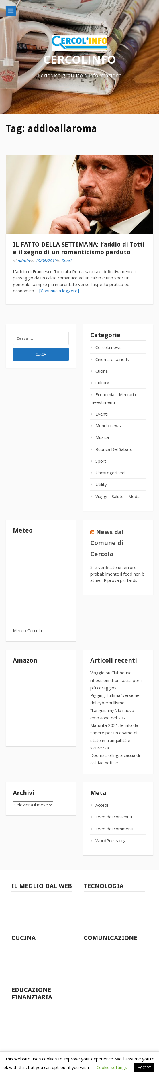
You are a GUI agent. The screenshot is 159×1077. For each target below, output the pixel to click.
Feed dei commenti (114, 829)
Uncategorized (110, 472)
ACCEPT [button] (144, 1067)
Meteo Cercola (27, 630)
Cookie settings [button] (112, 1067)
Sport (67, 260)
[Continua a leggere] (59, 290)
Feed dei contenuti (113, 817)
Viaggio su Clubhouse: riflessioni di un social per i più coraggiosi (116, 680)
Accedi (101, 805)
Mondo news (108, 425)
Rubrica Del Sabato (114, 449)
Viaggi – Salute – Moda (117, 496)
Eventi (101, 414)
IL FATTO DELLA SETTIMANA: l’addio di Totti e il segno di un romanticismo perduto (79, 248)
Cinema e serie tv (112, 359)
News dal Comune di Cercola (107, 543)
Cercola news (108, 347)
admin (24, 260)
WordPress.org (110, 840)
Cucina (101, 371)
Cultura (102, 383)
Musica (102, 437)
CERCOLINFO (79, 59)
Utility (101, 484)
